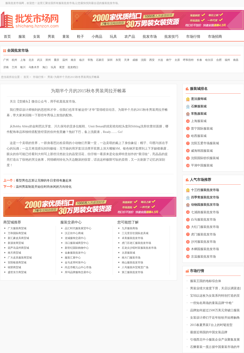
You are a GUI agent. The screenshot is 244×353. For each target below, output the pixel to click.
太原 (177, 59)
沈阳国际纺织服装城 (205, 158)
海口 (45, 67)
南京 (73, 59)
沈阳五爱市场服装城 (205, 143)
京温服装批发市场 (203, 256)
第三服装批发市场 (132, 272)
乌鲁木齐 (34, 67)
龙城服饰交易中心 (75, 238)
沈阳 (143, 59)
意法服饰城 (199, 99)
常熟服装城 (199, 113)
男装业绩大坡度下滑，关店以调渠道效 (216, 288)
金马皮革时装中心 (75, 262)
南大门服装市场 (131, 257)
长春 (199, 59)
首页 (7, 36)
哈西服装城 (199, 136)
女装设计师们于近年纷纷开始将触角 (215, 317)
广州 (6, 59)
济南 (6, 67)
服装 (22, 36)
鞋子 (80, 36)
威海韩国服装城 (202, 150)
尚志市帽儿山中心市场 (78, 267)
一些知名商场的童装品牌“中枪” (211, 303)
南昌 (235, 59)
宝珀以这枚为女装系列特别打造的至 (215, 295)
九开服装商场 (130, 228)
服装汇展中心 (73, 257)
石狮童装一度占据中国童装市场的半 (215, 347)
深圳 (109, 59)
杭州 (14, 59)
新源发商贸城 (16, 243)
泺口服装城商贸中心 (77, 243)
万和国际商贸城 (17, 233)
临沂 (82, 59)
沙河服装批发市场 (203, 241)
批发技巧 (171, 36)
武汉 (39, 59)
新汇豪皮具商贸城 (18, 238)
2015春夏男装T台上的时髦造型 (211, 325)
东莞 (118, 59)
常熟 (90, 59)
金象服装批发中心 (75, 252)
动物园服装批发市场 (205, 204)
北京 (31, 59)
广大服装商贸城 (17, 228)
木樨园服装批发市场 (205, 249)
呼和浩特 (188, 59)
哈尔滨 (209, 59)
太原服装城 (128, 252)
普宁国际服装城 (202, 128)
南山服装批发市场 (132, 262)
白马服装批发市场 (203, 219)
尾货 (62, 67)
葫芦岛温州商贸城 (18, 247)
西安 (152, 59)
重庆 (56, 59)
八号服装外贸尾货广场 (135, 267)
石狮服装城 (199, 106)
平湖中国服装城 (202, 165)
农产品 (129, 36)
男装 (51, 36)
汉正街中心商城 (74, 233)
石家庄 (100, 59)
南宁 (168, 59)
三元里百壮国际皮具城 (135, 233)
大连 (160, 59)
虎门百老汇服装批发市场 (136, 243)
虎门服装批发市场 (203, 234)
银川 (23, 67)
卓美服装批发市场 (132, 238)
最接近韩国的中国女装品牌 (208, 332)
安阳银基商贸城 (17, 262)
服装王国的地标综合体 (205, 281)
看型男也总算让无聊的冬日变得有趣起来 (44, 180)
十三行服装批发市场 (205, 190)
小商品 (97, 36)
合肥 (219, 59)
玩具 (113, 36)
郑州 (48, 59)
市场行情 (193, 36)
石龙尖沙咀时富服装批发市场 (139, 247)
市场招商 (215, 36)
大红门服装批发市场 (205, 227)
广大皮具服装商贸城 (20, 257)
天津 (126, 59)
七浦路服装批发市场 (205, 212)
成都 (135, 59)
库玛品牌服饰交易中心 (78, 272)
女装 (36, 36)
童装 (65, 36)
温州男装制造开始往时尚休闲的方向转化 (44, 186)
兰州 (14, 67)
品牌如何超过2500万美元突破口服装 (215, 310)
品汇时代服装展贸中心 (78, 228)
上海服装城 (199, 121)
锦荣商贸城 (14, 267)
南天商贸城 (14, 252)
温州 (65, 59)
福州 (227, 59)
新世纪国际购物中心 (77, 247)
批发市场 (150, 36)
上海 (23, 59)
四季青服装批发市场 (205, 197)
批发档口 (73, 67)
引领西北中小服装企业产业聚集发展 (215, 339)
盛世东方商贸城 (17, 272)
